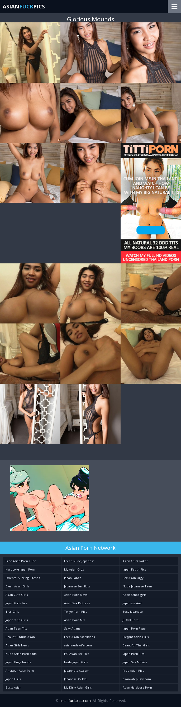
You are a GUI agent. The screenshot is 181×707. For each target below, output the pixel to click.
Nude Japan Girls (76, 662)
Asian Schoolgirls (134, 595)
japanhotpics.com (76, 670)
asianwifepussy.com (137, 679)
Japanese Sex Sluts (77, 586)
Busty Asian (13, 687)
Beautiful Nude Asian (20, 637)
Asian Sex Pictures (77, 603)
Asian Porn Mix (74, 620)
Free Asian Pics (133, 670)
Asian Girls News (17, 645)
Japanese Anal (132, 603)
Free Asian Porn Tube (21, 561)
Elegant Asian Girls (136, 637)
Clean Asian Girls (17, 586)
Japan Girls (13, 679)
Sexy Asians (72, 628)
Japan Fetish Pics (134, 569)
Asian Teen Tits (16, 628)
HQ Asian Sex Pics (76, 654)
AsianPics (24, 6)
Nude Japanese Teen (137, 586)
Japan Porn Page (134, 628)
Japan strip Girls (17, 620)
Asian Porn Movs (75, 595)
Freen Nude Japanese (79, 561)
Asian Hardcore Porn (137, 687)
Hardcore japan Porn (20, 569)
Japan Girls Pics (16, 603)
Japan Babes (72, 578)
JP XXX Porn (131, 620)
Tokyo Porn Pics (75, 611)
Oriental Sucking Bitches (23, 578)
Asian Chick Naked (135, 561)
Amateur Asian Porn (20, 670)
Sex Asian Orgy (133, 578)
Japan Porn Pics (133, 654)
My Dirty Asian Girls (78, 687)
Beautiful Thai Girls (136, 645)
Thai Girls (12, 611)
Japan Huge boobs (18, 662)
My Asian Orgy (74, 569)
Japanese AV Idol (75, 679)
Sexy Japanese (133, 611)
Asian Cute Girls (17, 595)
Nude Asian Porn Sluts (21, 654)
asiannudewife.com (78, 645)
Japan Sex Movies (135, 662)
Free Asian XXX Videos (79, 637)
